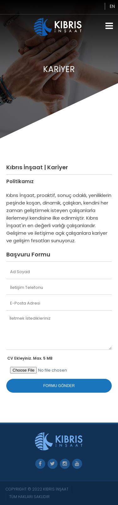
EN (112, 6)
